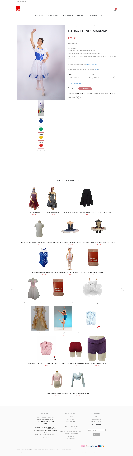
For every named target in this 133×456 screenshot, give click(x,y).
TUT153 (96, 69)
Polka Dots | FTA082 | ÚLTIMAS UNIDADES (44, 272)
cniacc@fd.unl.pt (60, 452)
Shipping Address (96, 419)
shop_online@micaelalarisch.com (45, 434)
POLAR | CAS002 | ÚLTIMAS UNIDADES (57, 393)
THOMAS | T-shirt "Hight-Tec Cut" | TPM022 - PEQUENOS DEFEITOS (39, 242)
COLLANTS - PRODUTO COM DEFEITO (93, 272)
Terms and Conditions (71, 426)
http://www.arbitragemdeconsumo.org (74, 452)
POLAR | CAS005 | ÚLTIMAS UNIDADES (78, 393)
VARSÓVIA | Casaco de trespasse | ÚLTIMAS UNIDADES (91, 333)
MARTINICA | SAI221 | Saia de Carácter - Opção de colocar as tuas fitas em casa (87, 212)
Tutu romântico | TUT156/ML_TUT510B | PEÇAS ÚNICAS (33, 302)
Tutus (87, 25)
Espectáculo (80, 15)
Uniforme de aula (68, 15)
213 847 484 (28, 452)
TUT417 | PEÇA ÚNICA (34, 212)
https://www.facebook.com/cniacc (90, 452)
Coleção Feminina (53, 15)
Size (93, 74)
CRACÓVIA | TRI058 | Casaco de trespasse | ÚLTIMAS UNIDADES (46, 363)
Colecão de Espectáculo (93, 93)
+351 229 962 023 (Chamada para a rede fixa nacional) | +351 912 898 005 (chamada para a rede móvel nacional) (45, 429)
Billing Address (96, 421)
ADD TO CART (85, 88)
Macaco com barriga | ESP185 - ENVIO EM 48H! (69, 272)
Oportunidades (93, 15)
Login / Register (21, 1)
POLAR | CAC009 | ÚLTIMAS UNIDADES (75, 363)
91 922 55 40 (44, 452)
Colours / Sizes (70, 424)
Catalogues (70, 419)
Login (96, 416)
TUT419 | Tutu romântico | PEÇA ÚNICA (40, 333)
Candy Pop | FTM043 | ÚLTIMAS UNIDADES (63, 333)
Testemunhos (71, 438)
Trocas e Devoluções (70, 428)
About (71, 416)
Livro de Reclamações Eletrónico (70, 431)
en (112, 2)
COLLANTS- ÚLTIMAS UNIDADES (58, 302)
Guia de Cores (70, 421)
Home (69, 25)
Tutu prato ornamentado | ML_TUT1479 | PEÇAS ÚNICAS (99, 242)
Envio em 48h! (39, 15)
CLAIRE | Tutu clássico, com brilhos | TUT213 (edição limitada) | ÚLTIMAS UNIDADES (92, 302)
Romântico (95, 25)
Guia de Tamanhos (91, 64)
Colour (70, 74)
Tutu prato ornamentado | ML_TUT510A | (70, 242)
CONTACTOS (70, 436)
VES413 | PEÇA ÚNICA (53, 212)
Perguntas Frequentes (71, 433)
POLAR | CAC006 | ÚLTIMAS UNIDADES (96, 363)
